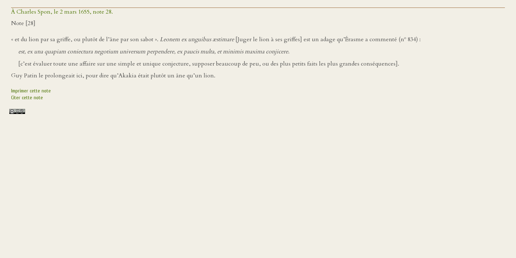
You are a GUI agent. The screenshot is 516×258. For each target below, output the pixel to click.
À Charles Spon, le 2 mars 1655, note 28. (62, 12)
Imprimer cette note (31, 91)
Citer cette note (27, 98)
